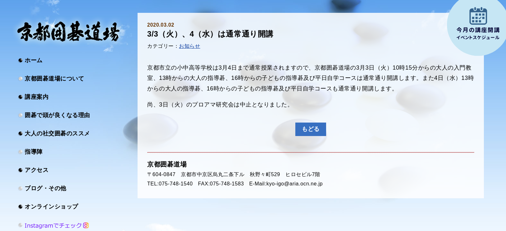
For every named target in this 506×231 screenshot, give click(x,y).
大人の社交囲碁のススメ (57, 133)
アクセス (36, 170)
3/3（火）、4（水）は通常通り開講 (210, 34)
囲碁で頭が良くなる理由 (57, 115)
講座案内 (36, 97)
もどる (311, 129)
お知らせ (189, 46)
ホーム (34, 60)
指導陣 (34, 152)
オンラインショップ (51, 206)
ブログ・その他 (45, 188)
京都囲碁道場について (54, 78)
